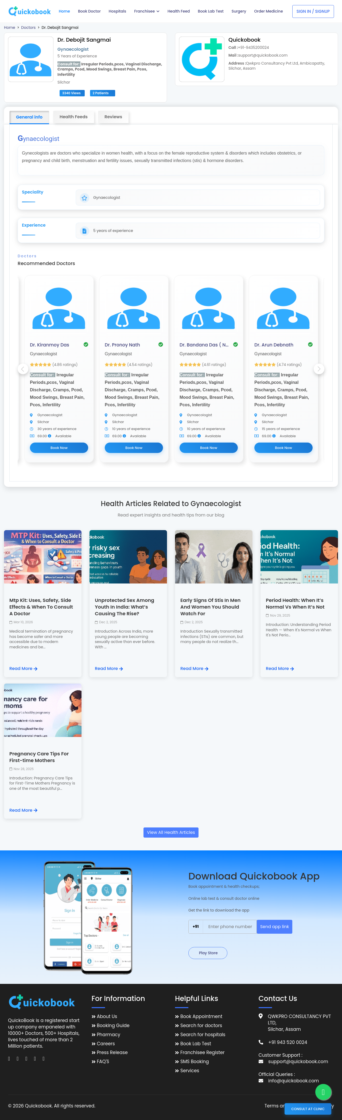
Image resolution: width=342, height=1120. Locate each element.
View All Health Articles (171, 832)
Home (64, 11)
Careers (106, 1044)
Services (189, 1071)
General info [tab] (29, 117)
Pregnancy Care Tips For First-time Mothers (39, 757)
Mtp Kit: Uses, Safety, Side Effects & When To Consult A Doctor (41, 607)
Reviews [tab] (113, 117)
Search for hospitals (203, 1035)
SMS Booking (194, 1062)
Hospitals (117, 11)
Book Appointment (201, 1016)
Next (319, 369)
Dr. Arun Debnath (273, 345)
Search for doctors (201, 1026)
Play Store (208, 953)
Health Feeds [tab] (74, 117)
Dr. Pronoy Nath (122, 345)
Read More (23, 669)
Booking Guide (113, 1026)
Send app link (274, 927)
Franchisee (147, 11)
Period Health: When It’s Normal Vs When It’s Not (295, 603)
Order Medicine (268, 11)
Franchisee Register (202, 1053)
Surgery (239, 11)
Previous (23, 369)
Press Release (112, 1053)
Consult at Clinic (308, 1108)
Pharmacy (108, 1035)
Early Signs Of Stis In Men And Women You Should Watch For (210, 607)
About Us (107, 1016)
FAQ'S (103, 1062)
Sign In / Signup (313, 11)
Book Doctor (89, 11)
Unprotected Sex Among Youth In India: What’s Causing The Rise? (124, 607)
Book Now (59, 447)
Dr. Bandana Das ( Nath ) (205, 345)
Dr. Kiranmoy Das (49, 345)
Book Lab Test (211, 11)
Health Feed (179, 11)
